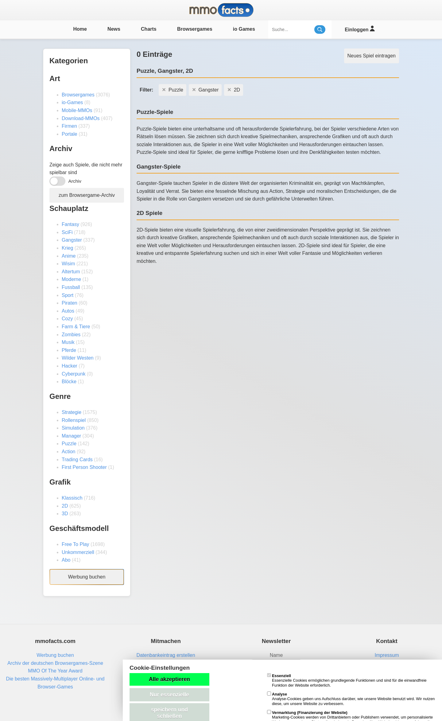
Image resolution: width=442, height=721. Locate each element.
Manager (71, 435)
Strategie (71, 412)
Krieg (67, 248)
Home (80, 29)
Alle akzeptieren (169, 679)
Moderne (71, 279)
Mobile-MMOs (77, 110)
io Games (244, 29)
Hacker (69, 365)
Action (68, 451)
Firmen (69, 126)
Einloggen (359, 28)
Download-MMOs (81, 118)
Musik (68, 342)
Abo (66, 560)
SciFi (67, 232)
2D (65, 506)
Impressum (386, 655)
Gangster (72, 240)
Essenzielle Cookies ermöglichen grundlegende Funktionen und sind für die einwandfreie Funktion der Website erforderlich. (347, 680)
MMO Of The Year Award (55, 670)
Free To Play (75, 544)
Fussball (71, 287)
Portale (69, 134)
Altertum (71, 271)
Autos (68, 311)
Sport (67, 295)
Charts (149, 29)
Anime (69, 256)
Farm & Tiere (76, 326)
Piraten (69, 303)
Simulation (73, 428)
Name (276, 655)
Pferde (69, 350)
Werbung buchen (87, 576)
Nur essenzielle (169, 695)
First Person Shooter (84, 467)
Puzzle (69, 443)
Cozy (67, 318)
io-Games (72, 102)
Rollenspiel (74, 420)
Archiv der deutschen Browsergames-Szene (55, 663)
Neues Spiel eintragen (371, 55)
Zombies (71, 334)
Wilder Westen (78, 357)
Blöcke (69, 381)
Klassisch (72, 498)
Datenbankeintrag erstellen (165, 655)
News (113, 29)
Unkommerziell (78, 552)
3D (65, 513)
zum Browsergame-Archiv (87, 195)
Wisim (68, 263)
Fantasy (70, 224)
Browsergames (194, 29)
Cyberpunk (73, 373)
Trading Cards (77, 459)
